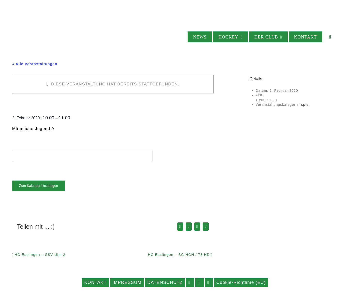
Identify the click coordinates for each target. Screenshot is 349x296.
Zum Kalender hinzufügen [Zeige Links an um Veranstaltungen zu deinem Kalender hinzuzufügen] (38, 186)
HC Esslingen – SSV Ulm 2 (40, 254)
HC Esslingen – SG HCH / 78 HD (179, 254)
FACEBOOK (190, 282)
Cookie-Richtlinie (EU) (241, 282)
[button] (330, 36)
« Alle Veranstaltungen (34, 64)
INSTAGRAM (199, 282)
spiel (305, 104)
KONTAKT (95, 282)
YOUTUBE (209, 282)
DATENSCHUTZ (165, 282)
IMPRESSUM (127, 282)
